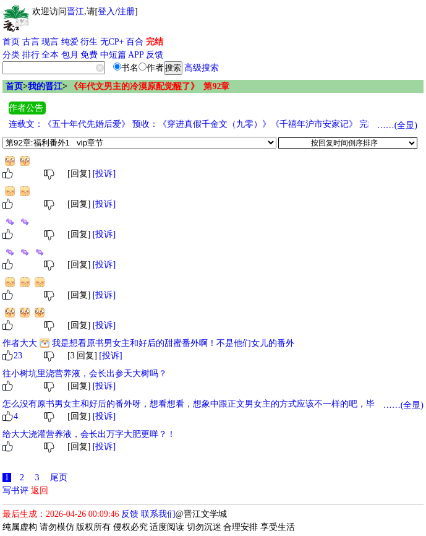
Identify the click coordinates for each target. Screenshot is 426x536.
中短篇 (113, 54)
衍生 (89, 41)
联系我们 (158, 514)
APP (136, 54)
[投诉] (104, 173)
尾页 (58, 477)
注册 (126, 11)
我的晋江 (45, 86)
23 (18, 355)
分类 (11, 54)
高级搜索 (201, 67)
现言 (50, 41)
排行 (31, 54)
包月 (70, 54)
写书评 (15, 490)
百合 (134, 41)
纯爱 (70, 41)
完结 (154, 41)
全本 (50, 54)
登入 (106, 11)
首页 (11, 41)
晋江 (75, 11)
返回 (39, 490)
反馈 (154, 54)
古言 (31, 41)
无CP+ (112, 41)
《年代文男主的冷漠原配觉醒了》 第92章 (149, 86)
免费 (89, 54)
